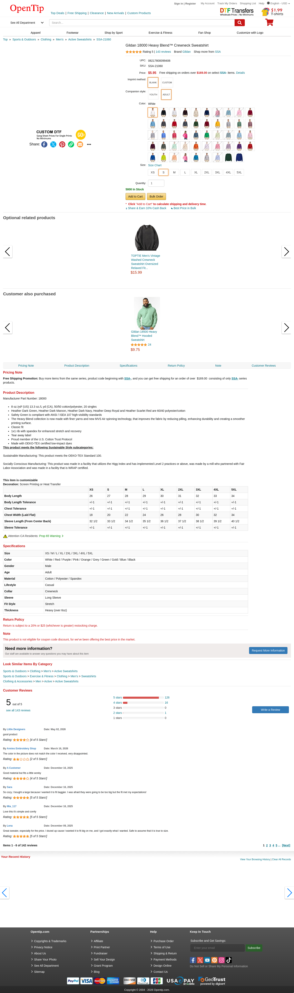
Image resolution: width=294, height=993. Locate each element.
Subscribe (254, 947)
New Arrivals (115, 13)
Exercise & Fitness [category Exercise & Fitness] (41, 676)
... (279, 845)
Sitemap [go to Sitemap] (39, 971)
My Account (208, 3)
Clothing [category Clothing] (35, 671)
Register (190, 3)
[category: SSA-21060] (103, 39)
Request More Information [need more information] (268, 650)
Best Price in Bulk (183, 208)
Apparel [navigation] (35, 32)
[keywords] (142, 22)
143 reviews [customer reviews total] (163, 51)
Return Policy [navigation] (176, 365)
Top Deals (57, 13)
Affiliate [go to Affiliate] (98, 941)
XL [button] (196, 172)
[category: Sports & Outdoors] (24, 39)
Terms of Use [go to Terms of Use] (162, 947)
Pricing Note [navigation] (26, 365)
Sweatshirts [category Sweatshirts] (88, 676)
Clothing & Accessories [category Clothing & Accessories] (17, 681)
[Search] (240, 22)
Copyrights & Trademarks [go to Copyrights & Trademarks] (50, 941)
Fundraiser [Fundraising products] (101, 953)
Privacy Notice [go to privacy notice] (43, 947)
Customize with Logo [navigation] (250, 32)
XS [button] (153, 172)
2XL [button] (206, 172)
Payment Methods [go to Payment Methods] (165, 959)
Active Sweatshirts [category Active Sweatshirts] (66, 671)
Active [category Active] (48, 681)
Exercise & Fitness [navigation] (160, 32)
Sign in (178, 3)
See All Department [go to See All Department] (46, 965)
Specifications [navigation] (128, 365)
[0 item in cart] (269, 23)
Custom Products (139, 13)
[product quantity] (156, 183)
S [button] (163, 172)
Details (240, 72)
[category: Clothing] (46, 39)
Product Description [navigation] (76, 365)
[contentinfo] (27, 8)
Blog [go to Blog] (97, 971)
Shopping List (248, 3)
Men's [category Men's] (47, 671)
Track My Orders (227, 3)
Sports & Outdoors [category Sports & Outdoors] (15, 671)
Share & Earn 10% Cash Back (146, 208)
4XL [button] (228, 172)
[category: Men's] (59, 39)
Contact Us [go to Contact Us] (161, 971)
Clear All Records (281, 859)
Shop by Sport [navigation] (114, 32)
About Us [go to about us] (40, 953)
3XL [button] (217, 172)
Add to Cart (135, 196)
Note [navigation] (218, 365)
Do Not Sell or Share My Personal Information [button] (219, 966)
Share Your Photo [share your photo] (45, 959)
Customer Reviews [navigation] (264, 365)
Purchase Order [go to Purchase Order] (164, 941)
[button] (278, 3)
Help (261, 3)
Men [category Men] (38, 681)
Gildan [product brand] (186, 51)
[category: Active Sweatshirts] (79, 39)
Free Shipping (77, 13)
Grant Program (103, 965)
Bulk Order (156, 196)
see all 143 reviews (18, 710)
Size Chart (154, 165)
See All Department (22, 22)
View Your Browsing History (255, 859)
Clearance (97, 13)
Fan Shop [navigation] (204, 32)
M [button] (174, 172)
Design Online (163, 965)
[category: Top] (5, 39)
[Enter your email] (217, 948)
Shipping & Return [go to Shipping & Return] (165, 953)
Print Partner (102, 947)
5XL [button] (239, 172)
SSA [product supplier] (218, 51)
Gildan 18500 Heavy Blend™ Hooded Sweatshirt (144, 335)
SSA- (127, 378)
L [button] (185, 172)
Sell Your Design (104, 959)
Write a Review (270, 709)
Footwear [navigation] (72, 32)
